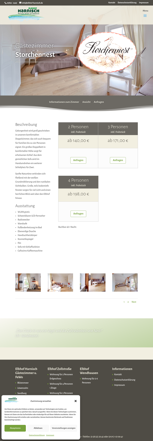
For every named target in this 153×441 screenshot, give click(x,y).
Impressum (50, 435)
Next (134, 302)
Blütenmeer (23, 383)
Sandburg (21, 393)
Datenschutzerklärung (37, 435)
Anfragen (99, 102)
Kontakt (111, 3)
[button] (75, 401)
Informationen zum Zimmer (64, 102)
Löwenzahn (22, 388)
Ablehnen (38, 428)
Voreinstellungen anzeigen (63, 428)
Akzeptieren (15, 428)
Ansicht (86, 102)
